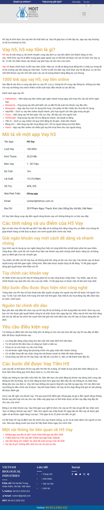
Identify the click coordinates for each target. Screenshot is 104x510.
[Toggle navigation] (84, 14)
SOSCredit (10, 118)
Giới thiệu (46, 479)
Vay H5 (5, 66)
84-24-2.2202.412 (21, 491)
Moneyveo (10, 108)
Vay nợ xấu (47, 483)
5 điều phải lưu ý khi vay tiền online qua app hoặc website (32, 438)
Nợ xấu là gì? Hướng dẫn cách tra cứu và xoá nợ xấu (30, 444)
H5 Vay (5, 54)
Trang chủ (46, 474)
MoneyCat (10, 105)
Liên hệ (45, 488)
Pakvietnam (10, 99)
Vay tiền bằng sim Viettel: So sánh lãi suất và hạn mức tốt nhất (35, 441)
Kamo (8, 127)
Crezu (8, 114)
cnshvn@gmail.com (21, 496)
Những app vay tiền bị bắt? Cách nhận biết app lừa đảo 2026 (34, 434)
